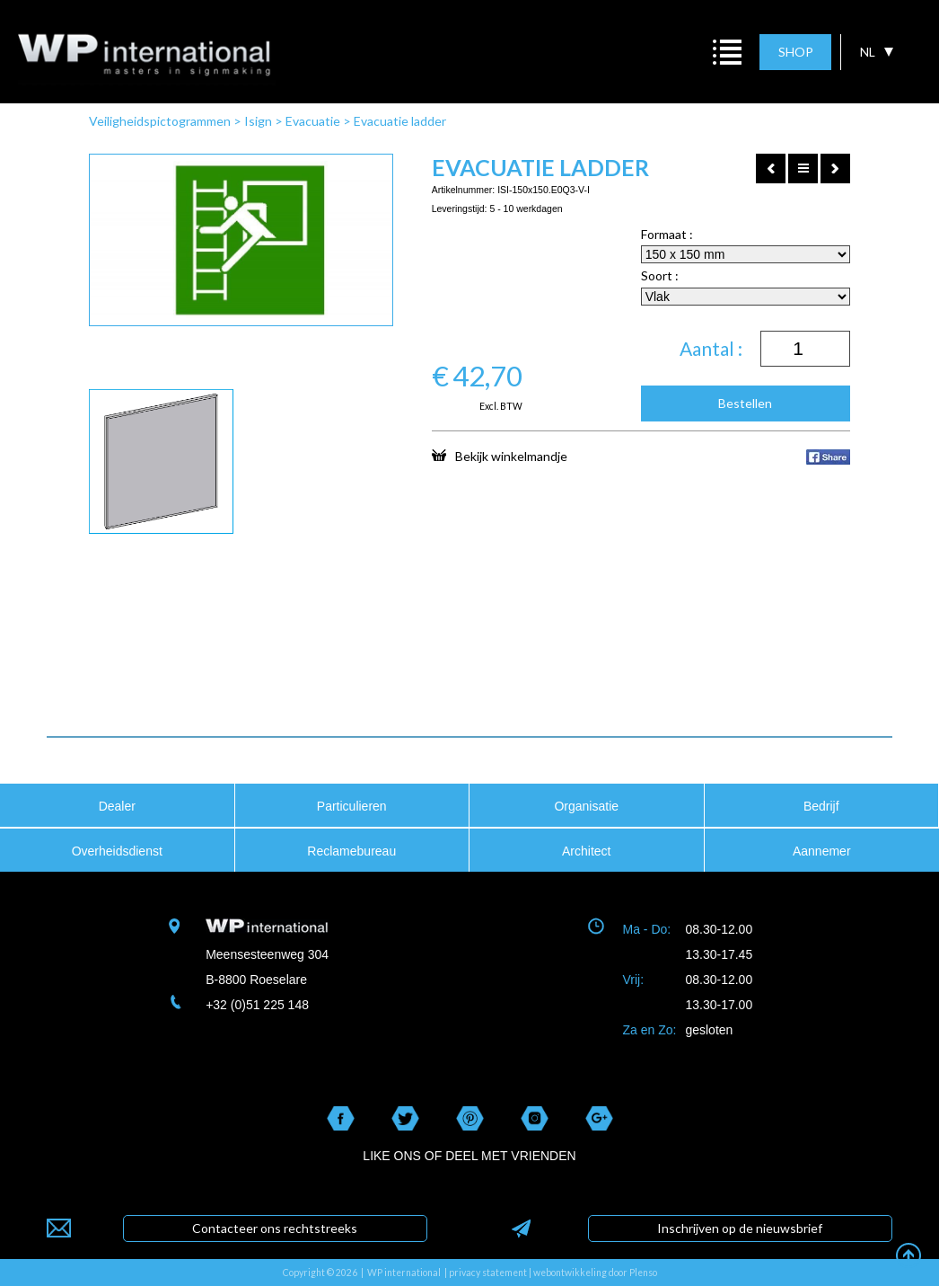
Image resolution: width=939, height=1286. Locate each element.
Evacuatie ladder (400, 121)
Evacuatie (312, 121)
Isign (258, 121)
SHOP (795, 51)
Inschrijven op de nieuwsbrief (739, 1228)
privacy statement (488, 1272)
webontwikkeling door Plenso (595, 1272)
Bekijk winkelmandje (499, 455)
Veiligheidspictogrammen (160, 121)
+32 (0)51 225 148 (257, 1005)
